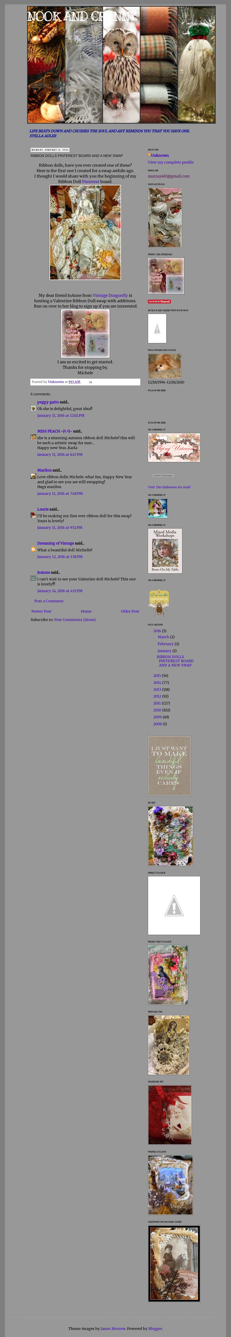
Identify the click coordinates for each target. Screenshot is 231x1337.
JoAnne (43, 572)
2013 (157, 689)
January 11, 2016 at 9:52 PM (59, 527)
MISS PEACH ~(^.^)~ (54, 431)
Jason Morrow (113, 1328)
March (164, 637)
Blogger (155, 1328)
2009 (158, 717)
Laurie (43, 509)
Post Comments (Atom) (75, 619)
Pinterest (90, 181)
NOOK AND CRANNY (81, 16)
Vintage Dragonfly (110, 295)
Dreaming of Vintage (55, 543)
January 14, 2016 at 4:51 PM (60, 591)
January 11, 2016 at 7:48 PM (60, 493)
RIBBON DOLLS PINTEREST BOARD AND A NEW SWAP (175, 661)
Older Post (130, 611)
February (166, 644)
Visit (169, 487)
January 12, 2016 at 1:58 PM (60, 556)
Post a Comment (49, 601)
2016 (157, 631)
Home (86, 611)
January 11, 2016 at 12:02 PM (61, 415)
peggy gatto (48, 402)
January (165, 651)
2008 (158, 724)
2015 (157, 675)
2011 (157, 703)
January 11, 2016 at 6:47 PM (60, 454)
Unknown (160, 155)
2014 (157, 682)
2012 (157, 696)
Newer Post (41, 611)
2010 (157, 710)
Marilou (44, 470)
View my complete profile (171, 162)
